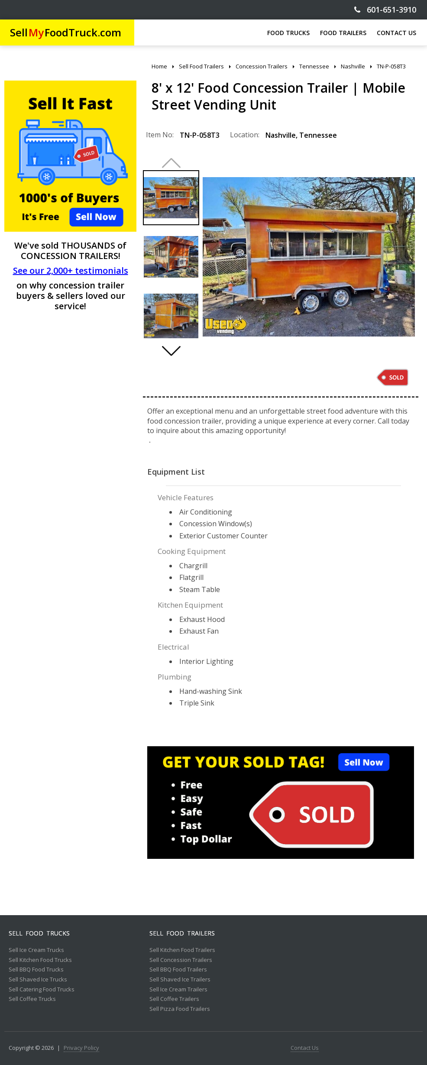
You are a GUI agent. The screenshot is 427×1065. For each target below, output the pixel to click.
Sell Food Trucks (39, 933)
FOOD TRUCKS (288, 33)
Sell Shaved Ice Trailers (179, 979)
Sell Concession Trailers (180, 960)
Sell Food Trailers (182, 933)
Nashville (280, 135)
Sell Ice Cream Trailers (178, 989)
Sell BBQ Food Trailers (178, 969)
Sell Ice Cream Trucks (36, 950)
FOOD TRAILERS (343, 33)
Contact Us (305, 1048)
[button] (171, 350)
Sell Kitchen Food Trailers (182, 950)
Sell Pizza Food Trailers (179, 1009)
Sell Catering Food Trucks (41, 989)
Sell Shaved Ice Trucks (38, 979)
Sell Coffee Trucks (32, 999)
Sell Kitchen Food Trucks (40, 960)
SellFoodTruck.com (65, 32)
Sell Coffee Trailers (174, 999)
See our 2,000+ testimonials (70, 270)
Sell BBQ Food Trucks (36, 969)
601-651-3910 (385, 10)
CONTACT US (396, 33)
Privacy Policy (81, 1048)
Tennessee (318, 135)
